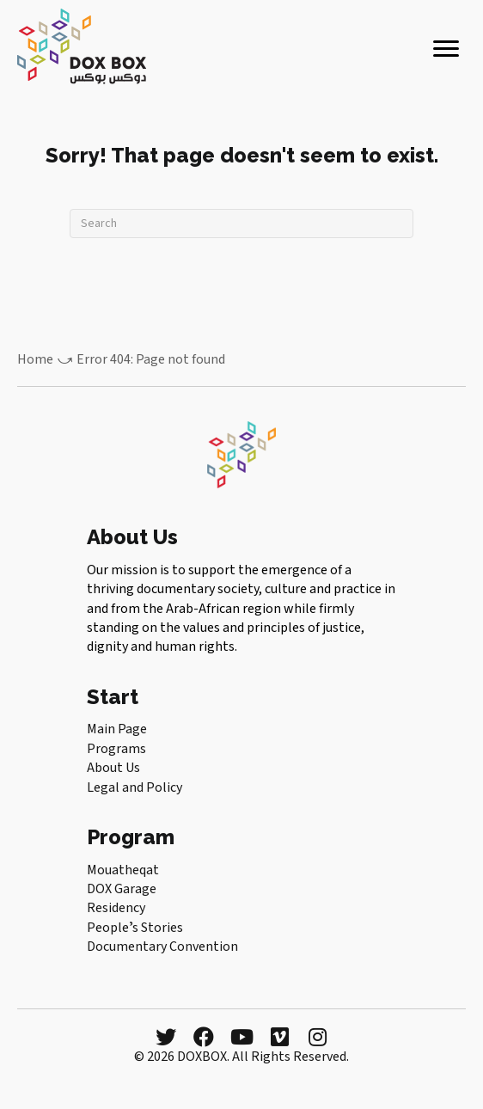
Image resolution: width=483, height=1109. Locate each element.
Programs (116, 748)
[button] (166, 1036)
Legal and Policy (134, 787)
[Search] (241, 223)
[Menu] (446, 49)
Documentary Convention (162, 946)
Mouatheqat (123, 870)
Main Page (117, 729)
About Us (113, 767)
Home (35, 359)
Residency (116, 907)
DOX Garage (121, 888)
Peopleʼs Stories (135, 927)
